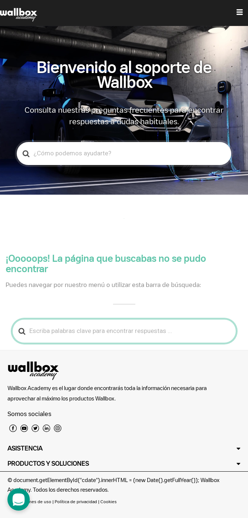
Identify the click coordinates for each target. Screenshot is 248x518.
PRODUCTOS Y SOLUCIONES (48, 463)
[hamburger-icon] (239, 13)
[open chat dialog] (18, 499)
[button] (124, 448)
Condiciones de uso (31, 501)
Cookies (108, 501)
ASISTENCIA (24, 448)
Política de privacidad (76, 501)
